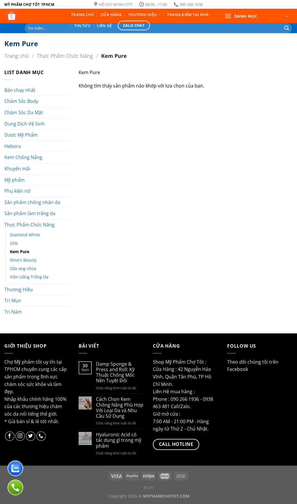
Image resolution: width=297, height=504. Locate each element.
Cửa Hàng (111, 14)
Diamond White (25, 234)
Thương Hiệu (144, 14)
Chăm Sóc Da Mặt (23, 112)
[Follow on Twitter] (30, 436)
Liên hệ (104, 25)
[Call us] (41, 436)
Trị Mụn (12, 300)
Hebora (12, 146)
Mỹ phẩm (24, 362)
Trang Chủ (82, 14)
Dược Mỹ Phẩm (21, 135)
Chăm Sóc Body (21, 101)
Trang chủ (16, 55)
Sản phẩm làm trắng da (29, 213)
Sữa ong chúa (23, 268)
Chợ (8, 362)
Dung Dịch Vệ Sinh (24, 124)
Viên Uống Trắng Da (29, 277)
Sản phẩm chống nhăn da (32, 202)
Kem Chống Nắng (23, 157)
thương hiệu (35, 406)
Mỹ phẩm (14, 180)
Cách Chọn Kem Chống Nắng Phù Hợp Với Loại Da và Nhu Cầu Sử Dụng (119, 407)
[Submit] (286, 28)
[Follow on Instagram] (20, 436)
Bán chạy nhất (19, 90)
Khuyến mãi (17, 168)
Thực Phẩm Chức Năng (65, 55)
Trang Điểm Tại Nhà (188, 14)
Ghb (14, 243)
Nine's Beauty (23, 260)
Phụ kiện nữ (17, 191)
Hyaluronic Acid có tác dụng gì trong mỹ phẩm (118, 440)
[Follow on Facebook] (10, 436)
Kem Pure (19, 251)
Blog (148, 487)
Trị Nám (13, 312)
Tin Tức (82, 25)
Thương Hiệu (18, 289)
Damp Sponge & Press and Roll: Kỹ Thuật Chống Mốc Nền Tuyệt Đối (115, 372)
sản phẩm (15, 376)
